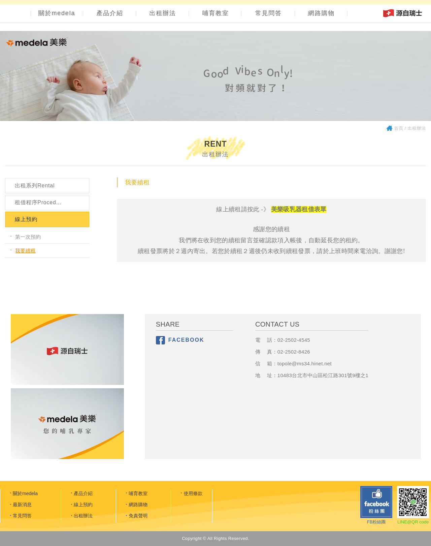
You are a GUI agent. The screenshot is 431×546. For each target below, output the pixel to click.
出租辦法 (163, 13)
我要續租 (25, 250)
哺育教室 (215, 13)
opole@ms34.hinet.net (305, 363)
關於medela (56, 13)
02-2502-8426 (293, 352)
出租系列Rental (35, 185)
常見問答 (268, 13)
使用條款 (193, 493)
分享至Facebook (160, 340)
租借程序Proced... (38, 202)
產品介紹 (110, 13)
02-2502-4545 (293, 340)
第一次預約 (28, 237)
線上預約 (26, 219)
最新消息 (22, 504)
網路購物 (321, 13)
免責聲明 (138, 515)
